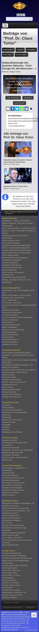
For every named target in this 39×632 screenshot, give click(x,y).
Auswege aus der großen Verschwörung (15, 565)
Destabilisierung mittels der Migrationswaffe (16, 245)
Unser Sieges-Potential (9, 568)
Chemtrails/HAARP (8, 473)
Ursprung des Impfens (9, 392)
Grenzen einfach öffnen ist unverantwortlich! (16, 253)
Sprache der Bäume (8, 495)
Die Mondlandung (8, 578)
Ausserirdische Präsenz (9, 573)
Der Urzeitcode (7, 445)
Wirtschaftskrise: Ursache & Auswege (14, 528)
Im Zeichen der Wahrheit (10, 315)
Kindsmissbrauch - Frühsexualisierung (14, 412)
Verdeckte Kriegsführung (10, 262)
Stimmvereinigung (8, 337)
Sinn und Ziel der (8, 580)
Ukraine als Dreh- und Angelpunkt (13, 272)
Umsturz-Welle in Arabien (10, 255)
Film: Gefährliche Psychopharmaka (13, 483)
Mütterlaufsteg (6, 417)
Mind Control (6, 415)
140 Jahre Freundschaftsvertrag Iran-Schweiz (17, 250)
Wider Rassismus (7, 322)
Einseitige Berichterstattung (11, 325)
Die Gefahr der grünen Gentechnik (13, 478)
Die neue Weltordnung (9, 270)
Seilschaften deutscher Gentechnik (13, 490)
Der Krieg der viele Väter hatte (12, 267)
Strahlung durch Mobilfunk (10, 492)
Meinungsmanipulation (9, 332)
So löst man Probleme (9, 597)
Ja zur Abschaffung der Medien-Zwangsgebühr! (17, 317)
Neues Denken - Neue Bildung (12, 420)
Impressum (30, 607)
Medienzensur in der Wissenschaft (13, 330)
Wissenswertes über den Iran (11, 265)
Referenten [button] (30, 50)
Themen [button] (19, 50)
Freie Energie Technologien (11, 447)
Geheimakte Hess (8, 275)
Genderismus (6, 405)
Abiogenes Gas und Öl (9, 440)
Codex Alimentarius (8, 375)
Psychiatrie (5, 427)
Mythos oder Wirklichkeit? (10, 334)
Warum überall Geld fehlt (10, 545)
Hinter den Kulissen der (10, 595)
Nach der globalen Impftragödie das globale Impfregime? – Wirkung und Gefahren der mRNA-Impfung (18, 355)
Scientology (6, 429)
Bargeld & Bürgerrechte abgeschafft (13, 533)
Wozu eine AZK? (7, 587)
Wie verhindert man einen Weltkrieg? (14, 277)
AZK (15, 580)
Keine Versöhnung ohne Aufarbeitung (14, 555)
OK (33, 615)
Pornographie (6, 424)
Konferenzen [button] (8, 50)
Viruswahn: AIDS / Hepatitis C (11, 394)
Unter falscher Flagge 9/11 (10, 339)
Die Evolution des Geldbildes (11, 520)
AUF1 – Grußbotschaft (9, 300)
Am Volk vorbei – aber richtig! (11, 303)
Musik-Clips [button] (7, 54)
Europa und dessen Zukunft (11, 240)
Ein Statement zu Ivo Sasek (11, 590)
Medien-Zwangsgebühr (9, 327)
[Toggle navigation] (5, 25)
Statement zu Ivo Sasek (9, 344)
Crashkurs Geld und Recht (10, 515)
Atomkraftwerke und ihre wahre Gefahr (14, 443)
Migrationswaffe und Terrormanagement (15, 257)
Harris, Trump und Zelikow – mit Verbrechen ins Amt (19, 228)
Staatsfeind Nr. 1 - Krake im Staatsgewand (16, 221)
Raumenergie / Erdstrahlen (10, 455)
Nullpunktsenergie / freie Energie (12, 452)
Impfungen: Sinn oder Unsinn (11, 397)
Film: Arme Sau (7, 523)
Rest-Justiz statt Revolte (10, 320)
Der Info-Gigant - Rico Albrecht (12, 537)
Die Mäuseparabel (8, 407)
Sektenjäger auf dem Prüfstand (12, 432)
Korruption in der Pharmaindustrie (13, 525)
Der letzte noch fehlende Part (11, 553)
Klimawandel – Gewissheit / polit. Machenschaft (17, 450)
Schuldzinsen (6, 530)
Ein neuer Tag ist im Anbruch (11, 585)
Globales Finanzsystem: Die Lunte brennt (15, 508)
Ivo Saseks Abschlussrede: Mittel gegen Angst (17, 558)
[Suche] (17, 19)
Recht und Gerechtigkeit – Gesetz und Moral (16, 295)
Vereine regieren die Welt (10, 535)
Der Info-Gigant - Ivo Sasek (11, 575)
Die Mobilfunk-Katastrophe (10, 480)
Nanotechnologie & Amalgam (11, 389)
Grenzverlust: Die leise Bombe (12, 312)
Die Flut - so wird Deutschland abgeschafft (15, 248)
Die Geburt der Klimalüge (10, 475)
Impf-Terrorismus (7, 387)
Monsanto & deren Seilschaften (12, 488)
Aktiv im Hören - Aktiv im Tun (11, 570)
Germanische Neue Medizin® (11, 379)
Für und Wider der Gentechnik (12, 485)
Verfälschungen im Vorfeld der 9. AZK (14, 592)
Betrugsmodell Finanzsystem (11, 518)
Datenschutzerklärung (13, 607)
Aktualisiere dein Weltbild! (10, 310)
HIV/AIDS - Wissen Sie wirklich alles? (14, 382)
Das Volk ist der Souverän (10, 582)
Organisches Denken (9, 422)
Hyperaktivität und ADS (9, 384)
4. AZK (20, 595)
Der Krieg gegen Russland (10, 243)
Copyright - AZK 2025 (11, 602)
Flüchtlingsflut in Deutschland (11, 260)
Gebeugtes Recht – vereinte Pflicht (13, 298)
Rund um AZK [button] (21, 54)
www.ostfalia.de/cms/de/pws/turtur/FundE (23, 118)
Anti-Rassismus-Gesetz (9, 342)
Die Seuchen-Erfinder (9, 377)
